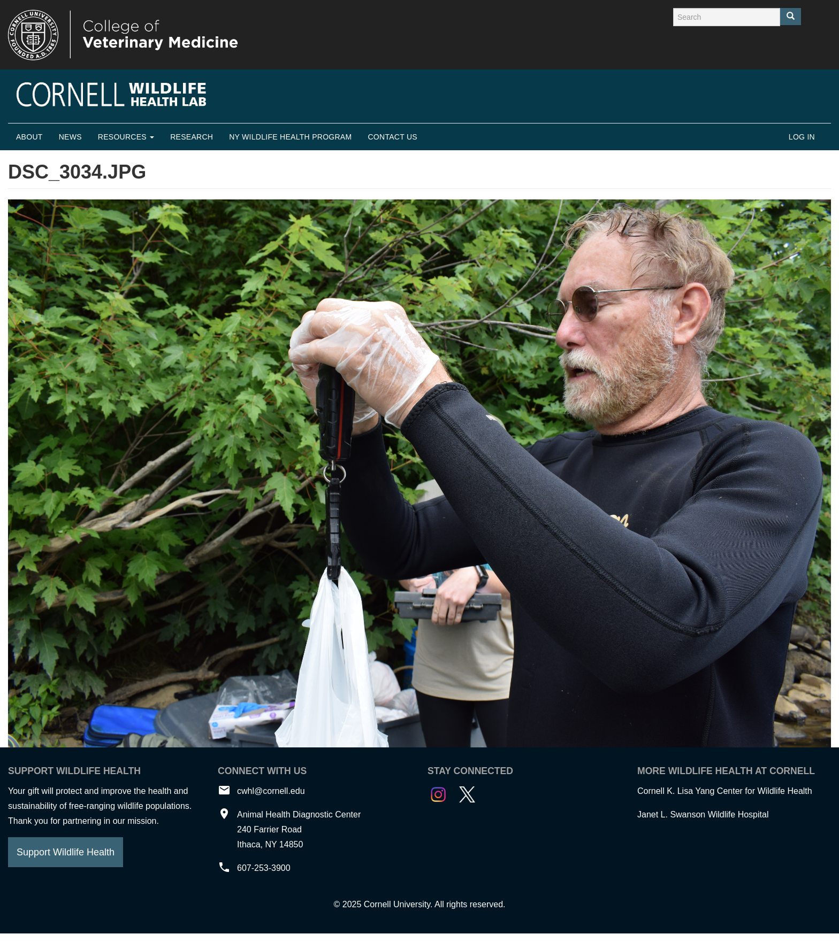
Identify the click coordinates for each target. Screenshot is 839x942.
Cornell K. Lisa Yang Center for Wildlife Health (724, 791)
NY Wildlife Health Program (290, 137)
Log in (802, 137)
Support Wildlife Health (66, 852)
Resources (126, 137)
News (70, 137)
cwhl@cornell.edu (271, 791)
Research (191, 137)
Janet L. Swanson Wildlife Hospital (702, 814)
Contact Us (392, 137)
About (29, 137)
